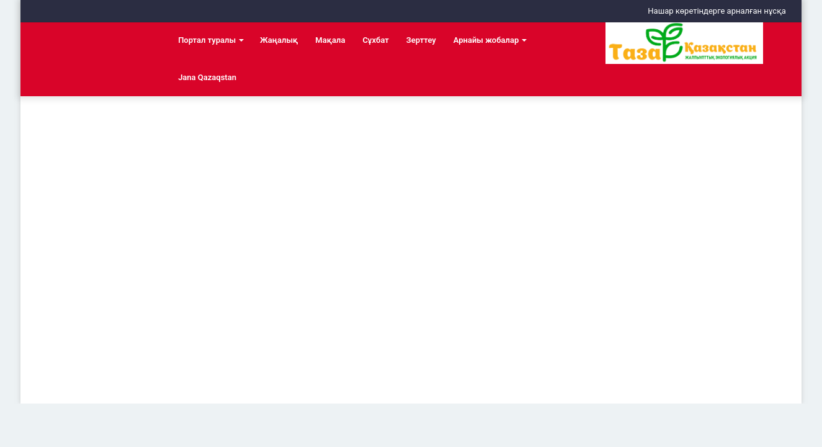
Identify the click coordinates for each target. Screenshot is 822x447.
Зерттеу (421, 40)
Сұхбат (375, 40)
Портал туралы (207, 40)
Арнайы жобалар (486, 40)
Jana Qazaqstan (207, 77)
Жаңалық (279, 40)
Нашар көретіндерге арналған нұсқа (717, 11)
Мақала (330, 40)
